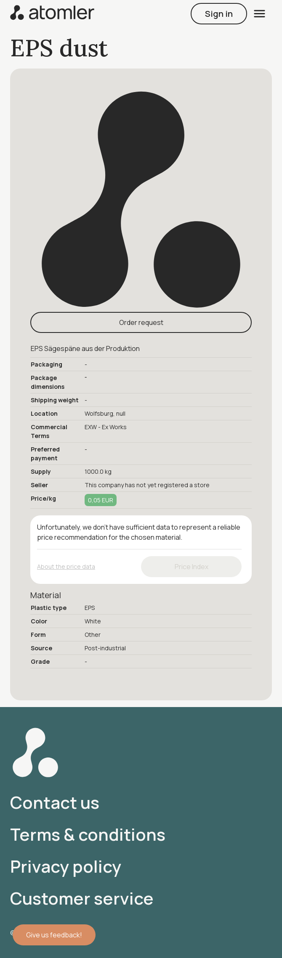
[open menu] (259, 13)
